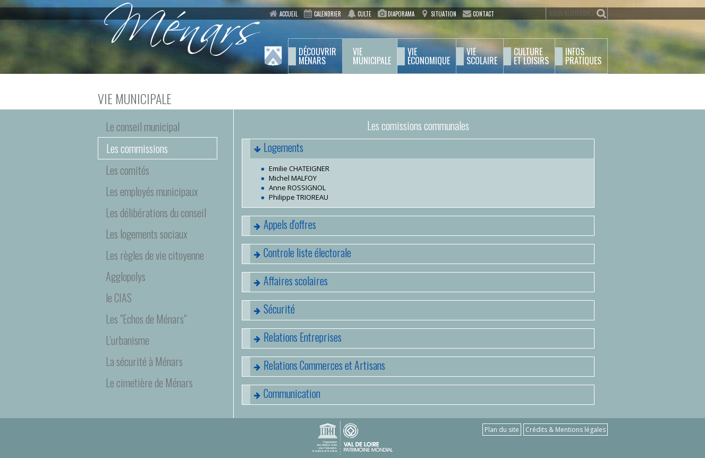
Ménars (317, 56)
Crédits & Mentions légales (565, 429)
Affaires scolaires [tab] (285, 282)
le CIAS (119, 298)
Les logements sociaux (147, 234)
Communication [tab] (281, 394)
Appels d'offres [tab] (279, 225)
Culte (364, 14)
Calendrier (327, 14)
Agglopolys (126, 276)
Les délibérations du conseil (156, 212)
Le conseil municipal (143, 126)
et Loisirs (531, 56)
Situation (443, 14)
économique (428, 56)
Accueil (288, 14)
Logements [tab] (272, 148)
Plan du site (502, 429)
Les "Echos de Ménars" (146, 319)
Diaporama (401, 14)
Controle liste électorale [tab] (296, 254)
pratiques (583, 56)
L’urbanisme (127, 340)
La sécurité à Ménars (144, 361)
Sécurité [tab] (268, 310)
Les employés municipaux (152, 191)
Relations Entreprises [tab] (292, 338)
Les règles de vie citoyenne (155, 255)
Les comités (127, 170)
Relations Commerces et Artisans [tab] (313, 366)
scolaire (481, 56)
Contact (483, 14)
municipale (372, 56)
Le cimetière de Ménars (149, 383)
